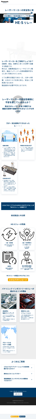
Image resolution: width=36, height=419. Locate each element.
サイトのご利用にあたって (14, 402)
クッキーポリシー (26, 402)
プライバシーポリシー (21, 402)
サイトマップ (8, 402)
